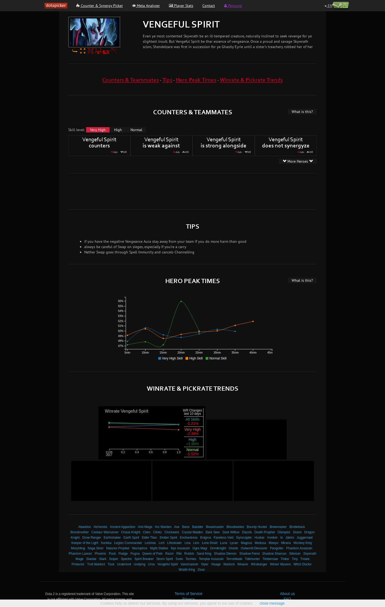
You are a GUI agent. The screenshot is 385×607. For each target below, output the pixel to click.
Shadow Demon (225, 553)
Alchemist (100, 527)
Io (281, 537)
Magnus (246, 543)
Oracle (233, 548)
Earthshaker (112, 537)
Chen (146, 532)
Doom (297, 532)
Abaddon (84, 527)
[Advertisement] (192, 191)
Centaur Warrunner (104, 532)
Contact (208, 5)
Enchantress (189, 537)
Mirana (286, 543)
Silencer (295, 553)
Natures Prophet (117, 548)
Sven (179, 559)
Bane (186, 527)
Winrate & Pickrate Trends (251, 80)
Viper (205, 564)
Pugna (135, 553)
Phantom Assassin (299, 548)
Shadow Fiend (249, 553)
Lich (162, 543)
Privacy (188, 599)
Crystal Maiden (192, 532)
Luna (223, 543)
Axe (177, 527)
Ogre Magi (199, 548)
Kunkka (106, 543)
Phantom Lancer (80, 553)
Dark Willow (230, 532)
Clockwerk (171, 532)
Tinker (284, 559)
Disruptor (284, 532)
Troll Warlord (96, 564)
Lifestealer (174, 543)
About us (287, 594)
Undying (139, 564)
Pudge (123, 553)
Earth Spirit (131, 537)
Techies (191, 559)
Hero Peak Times (196, 80)
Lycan (234, 543)
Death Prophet (264, 532)
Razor (169, 553)
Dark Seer (213, 532)
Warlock (229, 564)
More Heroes (298, 161)
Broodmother (79, 532)
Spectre (126, 559)
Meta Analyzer (146, 5)
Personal (233, 5)
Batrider (197, 527)
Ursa (151, 564)
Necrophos (140, 548)
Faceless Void (223, 537)
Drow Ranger (91, 537)
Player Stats (181, 5)
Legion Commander (128, 543)
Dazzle (247, 532)
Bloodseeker (235, 527)
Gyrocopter (244, 537)
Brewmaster (278, 527)
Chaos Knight (130, 532)
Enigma (205, 537)
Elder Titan (149, 537)
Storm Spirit (164, 559)
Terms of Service (188, 594)
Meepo (273, 543)
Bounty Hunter (257, 527)
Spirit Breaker (144, 559)
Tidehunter (252, 559)
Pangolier (276, 548)
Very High (98, 129)
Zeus (201, 569)
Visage (216, 564)
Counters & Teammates (130, 80)
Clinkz (157, 532)
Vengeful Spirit (167, 564)
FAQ (287, 599)
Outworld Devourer (254, 548)
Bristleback (297, 527)
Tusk (111, 564)
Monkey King (303, 543)
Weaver (242, 564)
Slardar (91, 559)
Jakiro (290, 537)
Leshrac (150, 543)
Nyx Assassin (180, 548)
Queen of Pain (152, 553)
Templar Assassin (211, 559)
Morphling (78, 548)
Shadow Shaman (274, 553)
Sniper (113, 559)
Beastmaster (215, 527)
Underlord (124, 564)
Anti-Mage (145, 527)
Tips (167, 80)
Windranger (259, 564)
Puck (112, 553)
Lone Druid (209, 543)
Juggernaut (305, 537)
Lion (196, 543)
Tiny (295, 559)
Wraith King (187, 569)
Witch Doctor (303, 564)
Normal (136, 129)
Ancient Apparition (123, 527)
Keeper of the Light (84, 543)
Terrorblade (234, 559)
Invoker (272, 537)
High (118, 129)
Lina (187, 543)
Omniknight (218, 548)
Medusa (260, 543)
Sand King (204, 553)
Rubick (189, 553)
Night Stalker (159, 548)
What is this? (302, 111)
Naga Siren (96, 548)
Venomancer (189, 564)
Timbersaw (270, 559)
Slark (102, 559)
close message (272, 603)
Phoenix (100, 553)
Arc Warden (163, 527)
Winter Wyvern (280, 564)
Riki (179, 553)
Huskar (260, 537)
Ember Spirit (168, 537)
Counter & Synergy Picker (99, 5)
